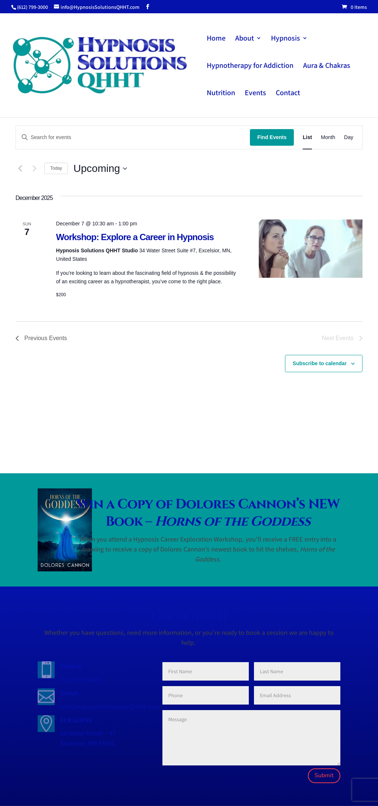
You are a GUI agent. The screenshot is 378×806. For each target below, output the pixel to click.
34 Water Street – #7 (88, 733)
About (244, 39)
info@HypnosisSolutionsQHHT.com (109, 706)
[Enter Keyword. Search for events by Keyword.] (133, 137)
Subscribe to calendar (320, 363)
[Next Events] (34, 168)
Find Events (271, 137)
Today (56, 168)
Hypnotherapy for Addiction (250, 66)
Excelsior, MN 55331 (87, 743)
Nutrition (221, 93)
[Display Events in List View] (307, 137)
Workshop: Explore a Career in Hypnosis (135, 237)
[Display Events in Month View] (328, 137)
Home (216, 39)
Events (255, 93)
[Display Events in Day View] (348, 137)
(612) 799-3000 (80, 679)
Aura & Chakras (326, 66)
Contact (288, 93)
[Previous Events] (20, 168)
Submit (324, 775)
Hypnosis (285, 39)
